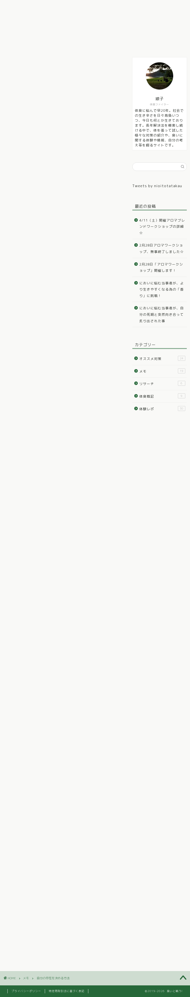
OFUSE (76, 640)
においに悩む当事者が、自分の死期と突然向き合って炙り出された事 (161, 314)
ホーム (16, 6)
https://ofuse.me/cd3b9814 (42, 668)
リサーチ (150, 6)
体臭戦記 (42, 6)
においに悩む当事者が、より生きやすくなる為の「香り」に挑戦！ (161, 289)
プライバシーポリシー (26, 991)
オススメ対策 (100, 6)
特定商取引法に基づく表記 (66, 991)
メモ (127, 6)
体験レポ (69, 6)
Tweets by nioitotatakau (157, 185)
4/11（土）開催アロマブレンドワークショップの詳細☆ (162, 226)
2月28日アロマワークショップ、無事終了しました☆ (161, 248)
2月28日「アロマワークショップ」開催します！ (161, 267)
